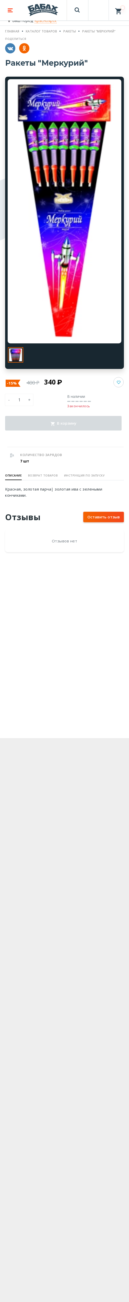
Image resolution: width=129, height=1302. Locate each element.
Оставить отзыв (103, 516)
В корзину (63, 423)
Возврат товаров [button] (43, 475)
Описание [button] (13, 475)
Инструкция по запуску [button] (84, 475)
